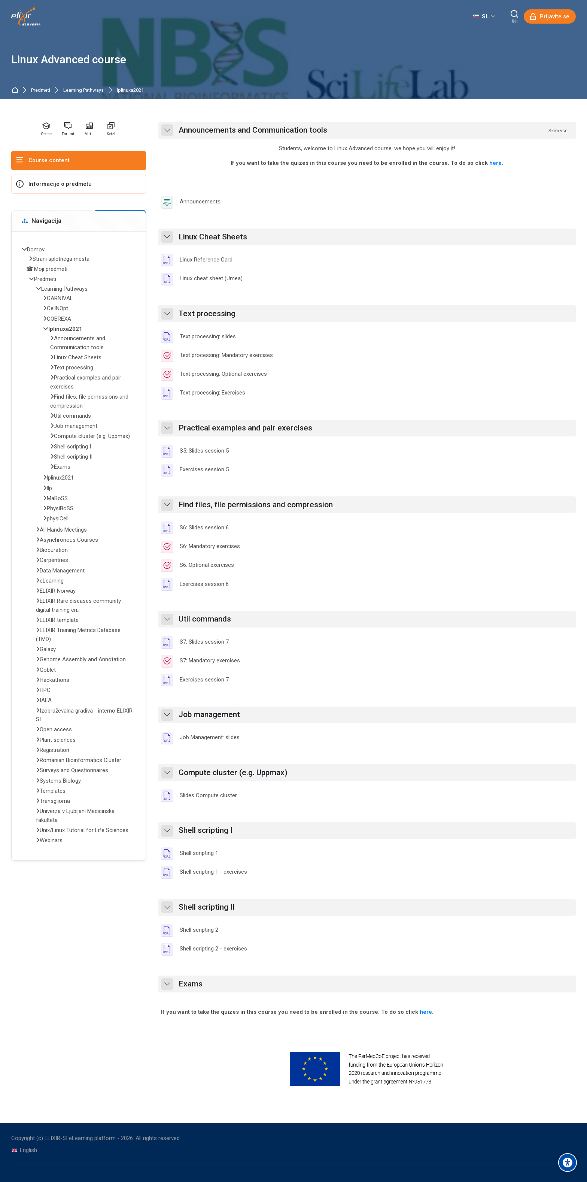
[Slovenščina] (484, 16)
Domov (16, 90)
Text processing (207, 313)
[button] (167, 130)
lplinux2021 (60, 477)
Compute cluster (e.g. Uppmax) (233, 772)
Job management (209, 714)
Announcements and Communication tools (253, 130)
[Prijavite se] (550, 16)
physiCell (58, 518)
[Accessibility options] (567, 1162)
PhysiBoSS (60, 508)
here (495, 163)
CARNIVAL (60, 298)
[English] (24, 1150)
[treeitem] (79, 546)
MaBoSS (57, 498)
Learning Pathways (83, 90)
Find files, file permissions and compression (256, 505)
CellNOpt (57, 308)
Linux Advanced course (68, 60)
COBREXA (59, 318)
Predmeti (40, 90)
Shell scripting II (207, 907)
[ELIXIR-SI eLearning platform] (25, 16)
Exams (191, 984)
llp (49, 488)
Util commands (205, 619)
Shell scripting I (205, 830)
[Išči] (515, 16)
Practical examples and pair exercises (245, 428)
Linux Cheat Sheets (213, 237)
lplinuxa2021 (130, 90)
